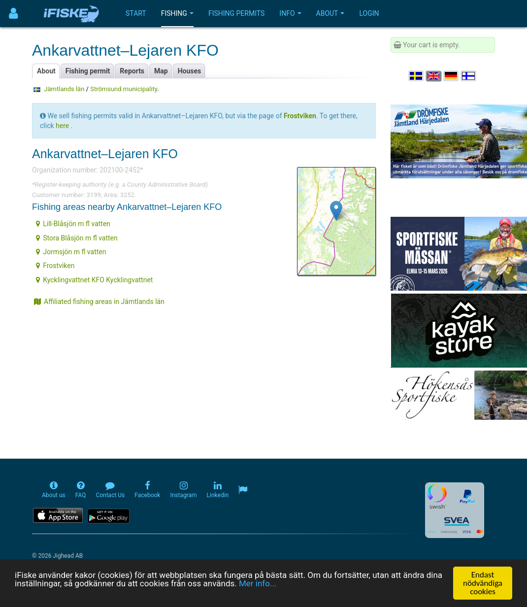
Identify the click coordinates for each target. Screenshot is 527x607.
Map (161, 71)
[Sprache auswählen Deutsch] (452, 76)
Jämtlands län (64, 89)
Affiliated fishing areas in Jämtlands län (99, 301)
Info (290, 13)
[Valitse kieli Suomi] (469, 76)
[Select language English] (434, 76)
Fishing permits (236, 13)
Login (369, 13)
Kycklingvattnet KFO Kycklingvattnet (94, 280)
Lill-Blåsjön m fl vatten (73, 224)
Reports (132, 71)
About (330, 13)
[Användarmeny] (13, 13)
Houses (189, 71)
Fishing (177, 13)
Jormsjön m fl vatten (71, 252)
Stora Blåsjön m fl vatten (77, 238)
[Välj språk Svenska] (417, 76)
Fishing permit (88, 71)
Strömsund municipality (123, 89)
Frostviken (55, 266)
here (62, 126)
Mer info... (257, 583)
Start (136, 13)
